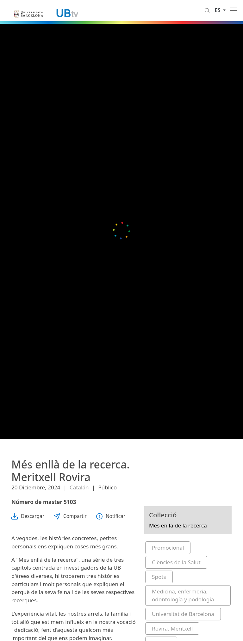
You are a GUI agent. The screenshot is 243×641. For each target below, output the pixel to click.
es (218, 10)
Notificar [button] (110, 516)
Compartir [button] (70, 516)
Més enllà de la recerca (178, 525)
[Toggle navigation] (233, 10)
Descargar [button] (27, 516)
